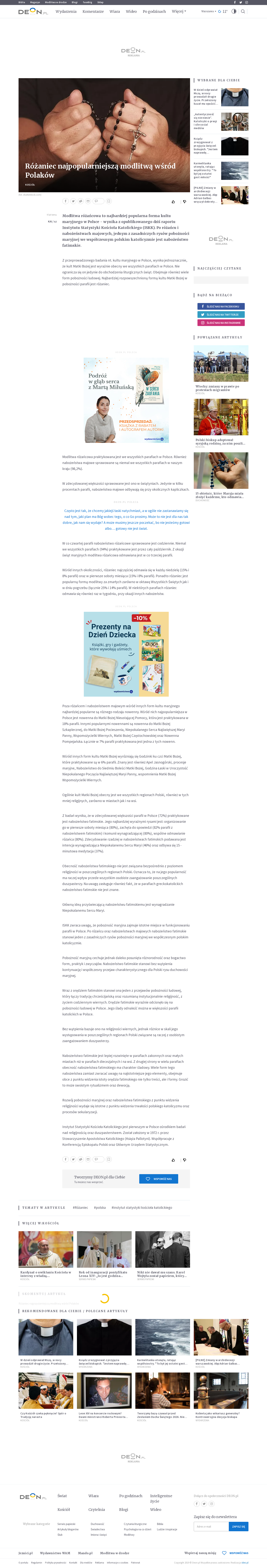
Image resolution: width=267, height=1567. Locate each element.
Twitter (240, 2)
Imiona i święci (99, 1534)
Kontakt (73, 1562)
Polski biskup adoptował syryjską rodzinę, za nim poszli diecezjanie (219, 443)
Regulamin (36, 1562)
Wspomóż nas (159, 1179)
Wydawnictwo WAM (55, 1553)
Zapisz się (238, 1526)
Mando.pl (85, 1553)
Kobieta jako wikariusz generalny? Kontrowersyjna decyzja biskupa (218, 1415)
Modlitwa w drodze (56, 2)
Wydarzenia (66, 11)
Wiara (115, 11)
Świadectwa (98, 1529)
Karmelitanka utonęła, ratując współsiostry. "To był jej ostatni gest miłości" (205, 170)
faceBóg (87, 2)
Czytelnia (96, 1509)
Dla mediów (86, 1562)
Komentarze (93, 11)
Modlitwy (129, 1534)
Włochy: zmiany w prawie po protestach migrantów (217, 388)
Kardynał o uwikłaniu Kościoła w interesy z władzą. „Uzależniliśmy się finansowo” (45, 1276)
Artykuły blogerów (68, 1529)
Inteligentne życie (161, 1498)
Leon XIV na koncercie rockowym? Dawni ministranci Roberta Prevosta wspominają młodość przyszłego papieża (102, 1418)
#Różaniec (80, 1207)
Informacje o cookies (117, 1562)
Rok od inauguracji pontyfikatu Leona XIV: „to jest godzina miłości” (103, 1276)
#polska (100, 1207)
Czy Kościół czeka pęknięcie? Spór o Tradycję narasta (43, 1415)
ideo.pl (245, 1562)
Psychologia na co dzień (137, 1529)
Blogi (75, 2)
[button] (234, 11)
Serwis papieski (66, 1524)
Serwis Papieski (87, 1279)
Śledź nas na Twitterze (220, 314)
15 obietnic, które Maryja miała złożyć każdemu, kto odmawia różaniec (219, 497)
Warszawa (207, 11)
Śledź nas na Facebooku (220, 306)
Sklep (100, 2)
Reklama (99, 1562)
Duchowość (202, 500)
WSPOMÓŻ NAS (235, 1553)
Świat (62, 1496)
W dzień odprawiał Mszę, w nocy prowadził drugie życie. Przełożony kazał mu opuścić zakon (205, 98)
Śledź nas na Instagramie (221, 323)
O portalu (23, 1562)
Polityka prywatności (55, 1562)
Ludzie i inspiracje (167, 1529)
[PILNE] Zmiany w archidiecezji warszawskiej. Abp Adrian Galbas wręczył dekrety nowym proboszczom (205, 198)
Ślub (59, 1534)
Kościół (30, 184)
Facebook (235, 2)
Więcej (177, 11)
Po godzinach (154, 11)
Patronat (135, 1562)
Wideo (131, 11)
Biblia (22, 2)
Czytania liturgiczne (135, 1524)
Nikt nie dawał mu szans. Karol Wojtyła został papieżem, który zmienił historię (161, 1276)
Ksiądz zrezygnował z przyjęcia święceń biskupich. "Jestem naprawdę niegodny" (205, 147)
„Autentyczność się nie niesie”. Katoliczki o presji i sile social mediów (205, 121)
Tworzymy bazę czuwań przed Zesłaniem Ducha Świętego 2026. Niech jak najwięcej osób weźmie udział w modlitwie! (162, 1418)
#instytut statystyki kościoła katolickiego (142, 1207)
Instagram (246, 2)
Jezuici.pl (26, 1553)
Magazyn (35, 2)
